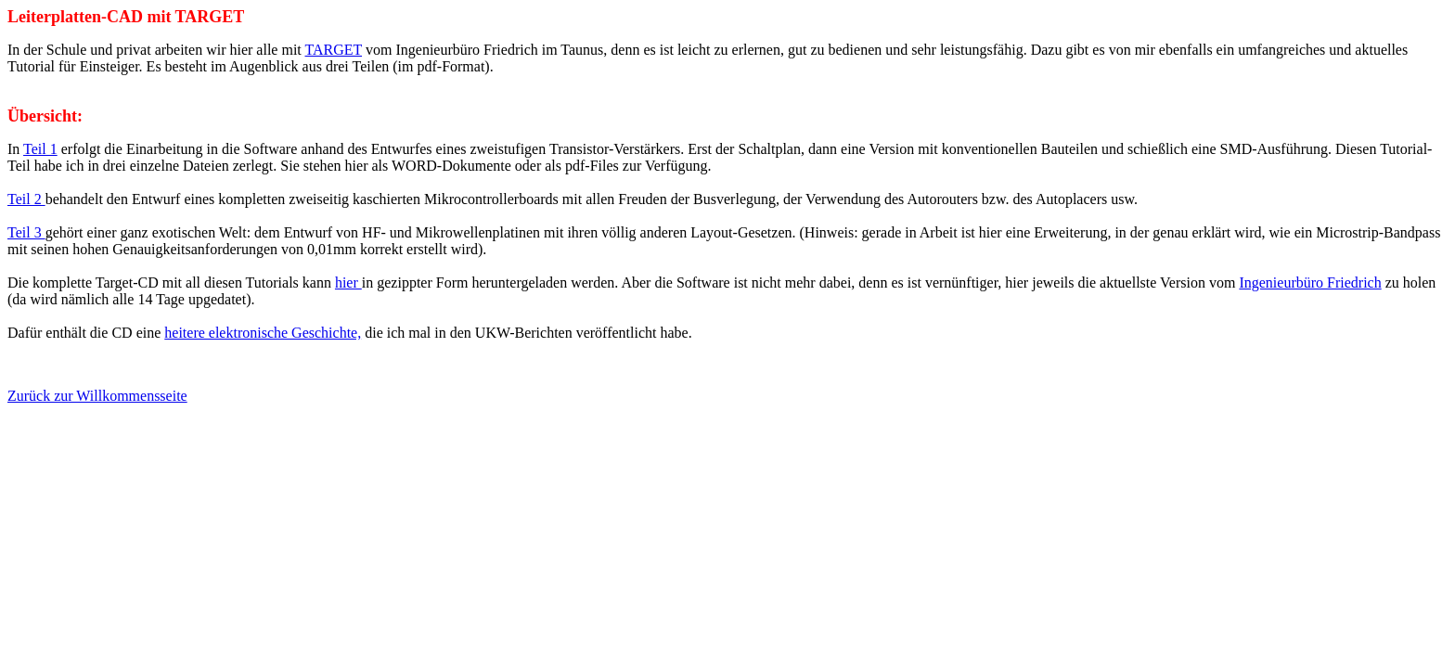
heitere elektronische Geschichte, (262, 332)
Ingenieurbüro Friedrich (1310, 282)
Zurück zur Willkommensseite (97, 396)
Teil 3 (26, 232)
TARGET (334, 50)
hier (348, 282)
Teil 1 (40, 149)
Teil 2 (26, 199)
